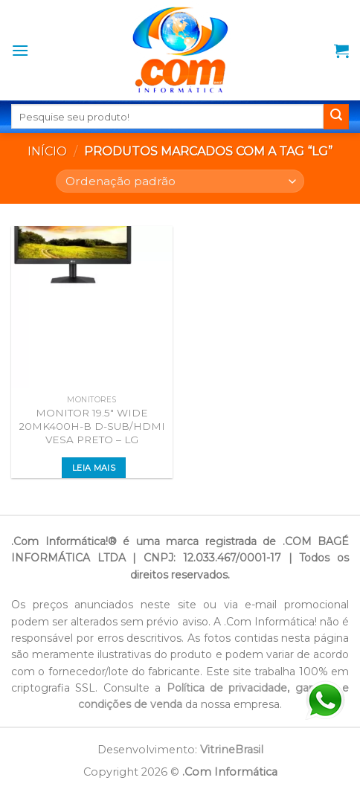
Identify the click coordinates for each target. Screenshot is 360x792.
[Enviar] (336, 116)
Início (47, 151)
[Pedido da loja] (179, 181)
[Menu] (20, 50)
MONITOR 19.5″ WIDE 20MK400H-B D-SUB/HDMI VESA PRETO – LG (92, 426)
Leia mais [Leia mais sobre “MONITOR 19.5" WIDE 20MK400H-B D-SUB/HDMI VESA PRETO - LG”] (93, 468)
